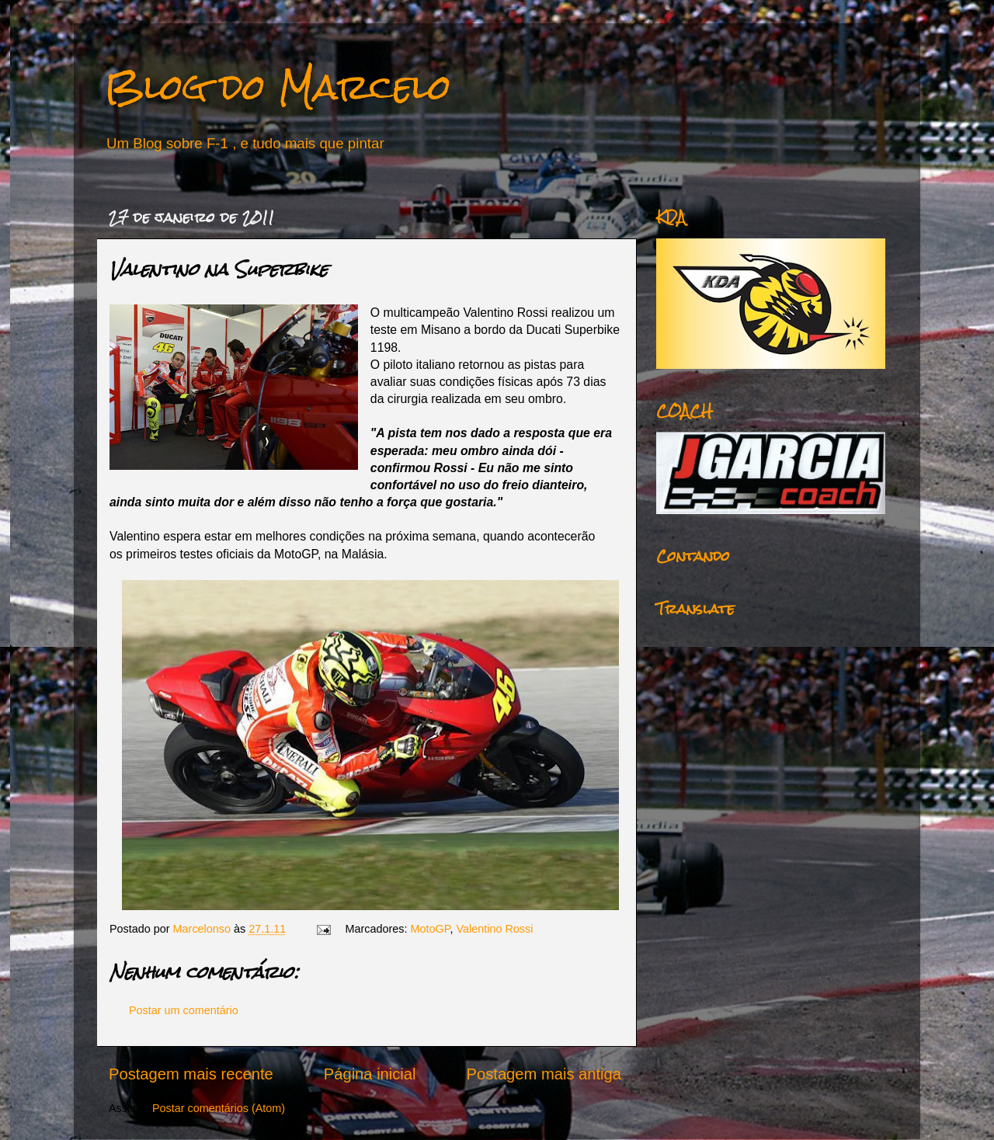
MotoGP (430, 929)
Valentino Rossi (495, 929)
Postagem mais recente (191, 1074)
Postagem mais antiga (544, 1074)
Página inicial (370, 1074)
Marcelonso (203, 929)
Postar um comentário (183, 1010)
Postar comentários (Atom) (218, 1108)
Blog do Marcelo (278, 86)
